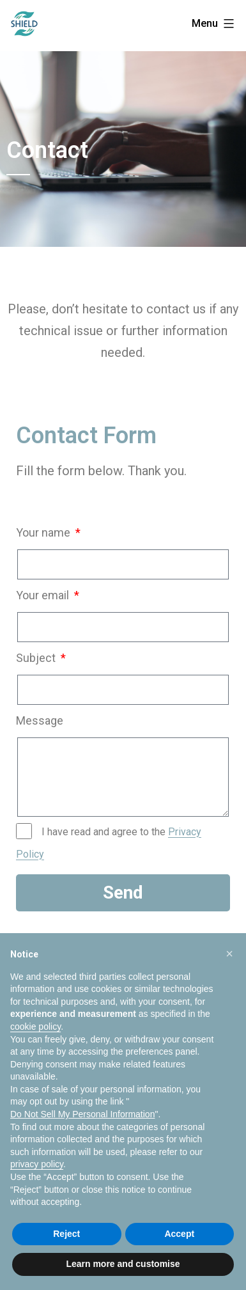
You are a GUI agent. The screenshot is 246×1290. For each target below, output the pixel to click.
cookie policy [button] (35, 1026)
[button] (229, 953)
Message (39, 720)
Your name (44, 532)
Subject (37, 658)
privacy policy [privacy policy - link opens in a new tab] (36, 1164)
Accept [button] (179, 1234)
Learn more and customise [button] (123, 1264)
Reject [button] (66, 1234)
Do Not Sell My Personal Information (82, 1114)
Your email (44, 595)
